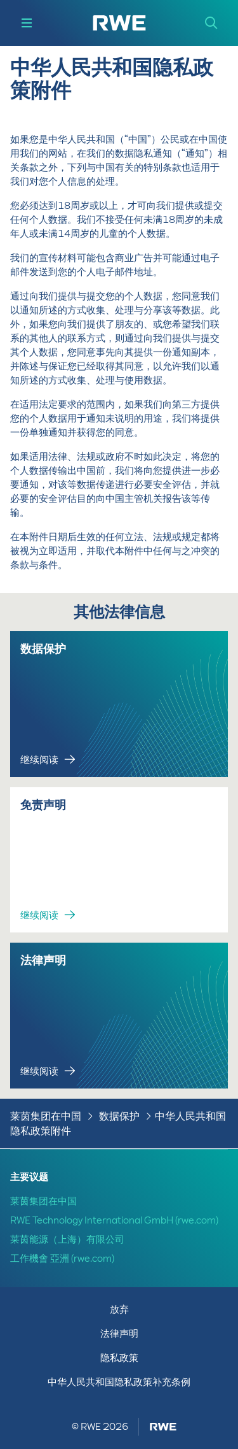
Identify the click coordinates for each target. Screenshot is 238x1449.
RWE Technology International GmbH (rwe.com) (114, 1220)
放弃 (119, 1309)
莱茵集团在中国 (45, 1116)
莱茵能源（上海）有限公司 (67, 1239)
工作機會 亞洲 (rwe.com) (62, 1258)
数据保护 (119, 1116)
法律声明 (119, 1333)
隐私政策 (119, 1358)
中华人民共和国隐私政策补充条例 (119, 1382)
